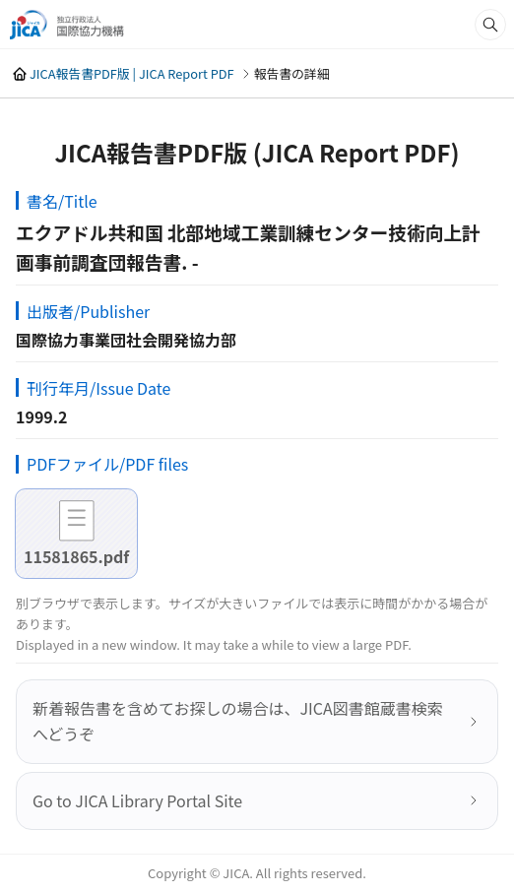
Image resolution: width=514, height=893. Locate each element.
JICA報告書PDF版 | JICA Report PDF (132, 73)
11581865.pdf (76, 556)
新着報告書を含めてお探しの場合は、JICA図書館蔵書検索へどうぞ (237, 720)
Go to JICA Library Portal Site (137, 800)
